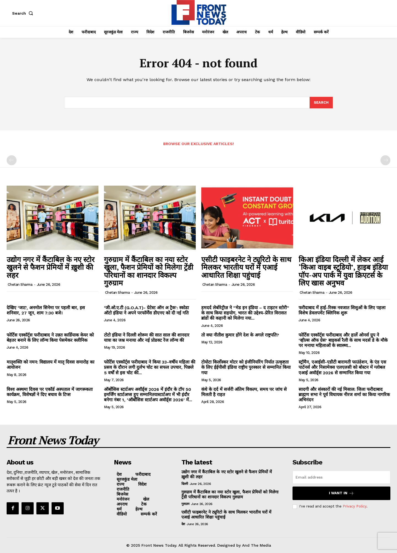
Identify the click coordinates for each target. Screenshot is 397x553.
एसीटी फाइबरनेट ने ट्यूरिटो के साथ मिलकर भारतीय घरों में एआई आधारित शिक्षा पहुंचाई (246, 267)
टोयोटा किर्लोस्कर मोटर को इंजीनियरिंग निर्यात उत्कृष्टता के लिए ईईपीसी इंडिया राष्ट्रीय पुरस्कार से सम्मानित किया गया (246, 367)
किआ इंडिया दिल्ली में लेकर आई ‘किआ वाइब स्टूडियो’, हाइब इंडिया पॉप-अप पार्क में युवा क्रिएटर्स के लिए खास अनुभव (343, 271)
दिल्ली (184, 484)
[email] (341, 477)
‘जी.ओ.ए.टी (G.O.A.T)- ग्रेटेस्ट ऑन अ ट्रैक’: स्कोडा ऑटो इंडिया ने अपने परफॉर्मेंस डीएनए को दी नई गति (146, 310)
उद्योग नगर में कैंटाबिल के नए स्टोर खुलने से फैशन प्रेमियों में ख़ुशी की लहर (51, 267)
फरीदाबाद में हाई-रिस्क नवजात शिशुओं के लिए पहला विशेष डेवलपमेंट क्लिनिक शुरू (342, 310)
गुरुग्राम (185, 504)
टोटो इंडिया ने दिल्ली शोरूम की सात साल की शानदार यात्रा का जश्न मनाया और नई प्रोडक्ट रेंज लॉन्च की (146, 337)
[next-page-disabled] (385, 160)
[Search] (321, 102)
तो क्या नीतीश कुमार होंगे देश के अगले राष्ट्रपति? (240, 335)
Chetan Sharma (20, 284)
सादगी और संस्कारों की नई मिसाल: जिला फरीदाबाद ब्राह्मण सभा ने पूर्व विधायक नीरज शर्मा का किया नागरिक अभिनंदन (344, 394)
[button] (23, 13)
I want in (341, 493)
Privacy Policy (354, 506)
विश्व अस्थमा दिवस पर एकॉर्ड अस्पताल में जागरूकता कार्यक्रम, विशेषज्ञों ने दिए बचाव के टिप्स (50, 392)
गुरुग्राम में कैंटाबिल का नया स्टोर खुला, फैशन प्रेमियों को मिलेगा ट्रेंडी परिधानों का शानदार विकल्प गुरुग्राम (148, 271)
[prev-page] (12, 160)
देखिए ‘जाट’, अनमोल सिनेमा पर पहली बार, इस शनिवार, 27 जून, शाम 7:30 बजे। (46, 310)
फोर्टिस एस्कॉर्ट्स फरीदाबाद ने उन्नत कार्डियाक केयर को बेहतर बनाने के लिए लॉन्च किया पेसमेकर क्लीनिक (50, 337)
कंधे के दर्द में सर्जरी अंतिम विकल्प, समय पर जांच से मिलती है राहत (244, 392)
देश (183, 524)
